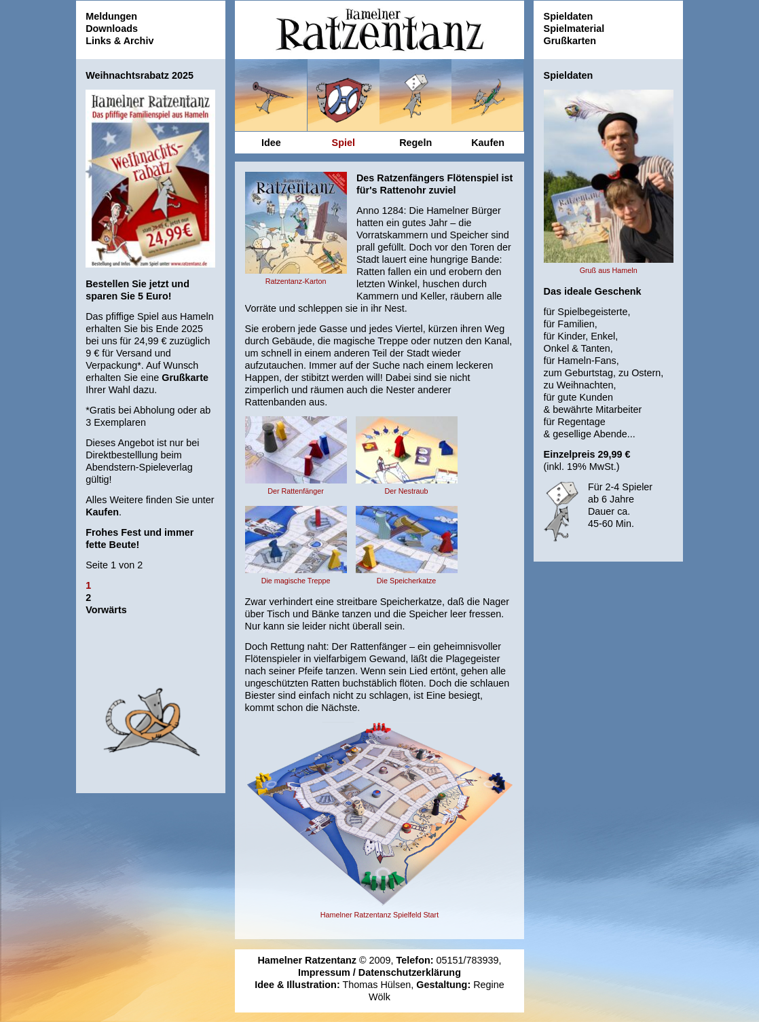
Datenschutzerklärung (409, 972)
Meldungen (111, 16)
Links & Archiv (119, 40)
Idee (271, 142)
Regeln (415, 142)
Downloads (112, 28)
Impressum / (328, 972)
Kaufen (102, 512)
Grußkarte (185, 377)
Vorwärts (106, 609)
